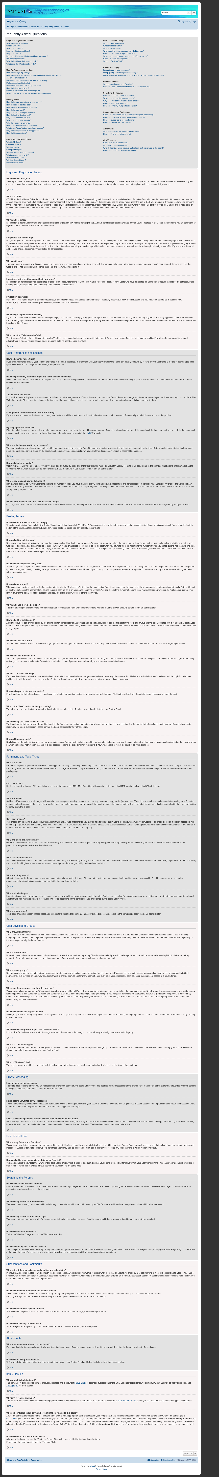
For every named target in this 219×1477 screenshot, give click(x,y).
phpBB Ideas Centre (127, 1401)
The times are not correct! (16, 78)
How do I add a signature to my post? (21, 107)
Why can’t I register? (14, 48)
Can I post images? (14, 150)
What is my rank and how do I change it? (23, 91)
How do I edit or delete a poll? (18, 115)
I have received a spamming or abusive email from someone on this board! (133, 75)
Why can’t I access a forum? (18, 118)
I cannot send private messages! (116, 70)
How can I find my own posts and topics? (120, 106)
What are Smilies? (13, 147)
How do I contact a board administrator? (119, 150)
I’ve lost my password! (15, 59)
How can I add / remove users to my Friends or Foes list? (126, 87)
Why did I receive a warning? (18, 123)
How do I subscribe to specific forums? (119, 120)
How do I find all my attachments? (117, 134)
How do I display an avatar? (17, 88)
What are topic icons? (15, 163)
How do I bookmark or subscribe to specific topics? (124, 117)
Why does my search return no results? (119, 98)
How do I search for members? (115, 103)
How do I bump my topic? (16, 133)
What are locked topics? (16, 160)
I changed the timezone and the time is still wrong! (26, 80)
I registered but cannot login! (18, 51)
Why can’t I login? (13, 53)
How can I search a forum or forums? (118, 96)
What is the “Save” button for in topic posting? (25, 128)
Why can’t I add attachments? (18, 120)
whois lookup (12, 1418)
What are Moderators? (112, 46)
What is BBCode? (13, 142)
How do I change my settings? (18, 73)
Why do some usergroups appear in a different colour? (125, 56)
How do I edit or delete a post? (18, 105)
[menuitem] (22, 22)
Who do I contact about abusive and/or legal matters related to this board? (133, 148)
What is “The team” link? (113, 61)
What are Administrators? (113, 43)
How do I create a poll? (15, 110)
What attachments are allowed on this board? (121, 131)
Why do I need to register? (17, 43)
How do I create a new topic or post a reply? (24, 102)
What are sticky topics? (15, 157)
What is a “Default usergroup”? (115, 59)
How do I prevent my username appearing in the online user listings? (34, 75)
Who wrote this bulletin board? (115, 143)
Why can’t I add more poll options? (20, 113)
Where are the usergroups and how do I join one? (123, 51)
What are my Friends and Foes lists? (118, 84)
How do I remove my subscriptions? (117, 122)
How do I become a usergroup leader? (119, 53)
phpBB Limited (81, 1383)
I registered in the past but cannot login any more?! (27, 56)
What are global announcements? (20, 152)
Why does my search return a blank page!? (120, 101)
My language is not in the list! (18, 83)
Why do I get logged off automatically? (22, 61)
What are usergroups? (112, 48)
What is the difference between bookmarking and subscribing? (128, 115)
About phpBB (12, 1386)
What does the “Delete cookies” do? (21, 64)
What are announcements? (17, 155)
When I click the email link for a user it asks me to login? (29, 93)
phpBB (89, 433)
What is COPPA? (13, 46)
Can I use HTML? (13, 145)
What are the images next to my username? (24, 86)
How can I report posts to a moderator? (22, 125)
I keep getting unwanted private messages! (120, 73)
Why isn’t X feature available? (115, 145)
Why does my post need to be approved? (23, 131)
